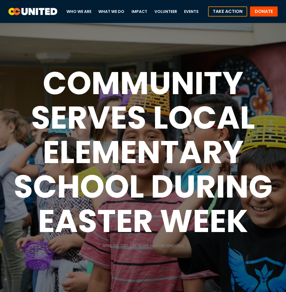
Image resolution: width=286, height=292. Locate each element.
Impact (139, 11)
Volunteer (165, 11)
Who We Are (78, 11)
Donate (264, 11)
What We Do (111, 11)
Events (191, 11)
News (142, 246)
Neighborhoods (167, 246)
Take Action (227, 11)
